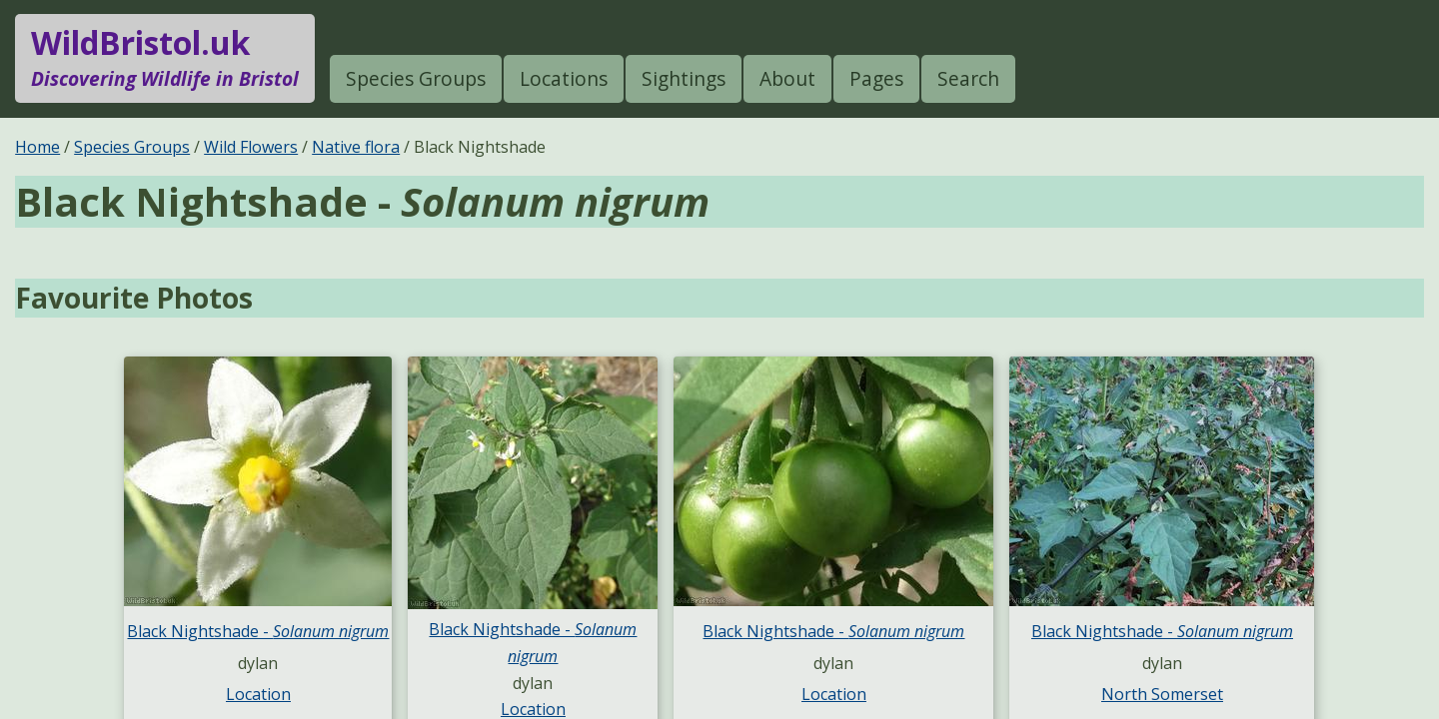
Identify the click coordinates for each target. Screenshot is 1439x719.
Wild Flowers (251, 147)
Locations (564, 78)
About (787, 78)
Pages (876, 78)
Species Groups (416, 78)
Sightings (683, 78)
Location (258, 694)
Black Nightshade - (258, 631)
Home (37, 147)
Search (968, 78)
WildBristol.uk (165, 58)
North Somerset (1162, 694)
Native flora (356, 147)
